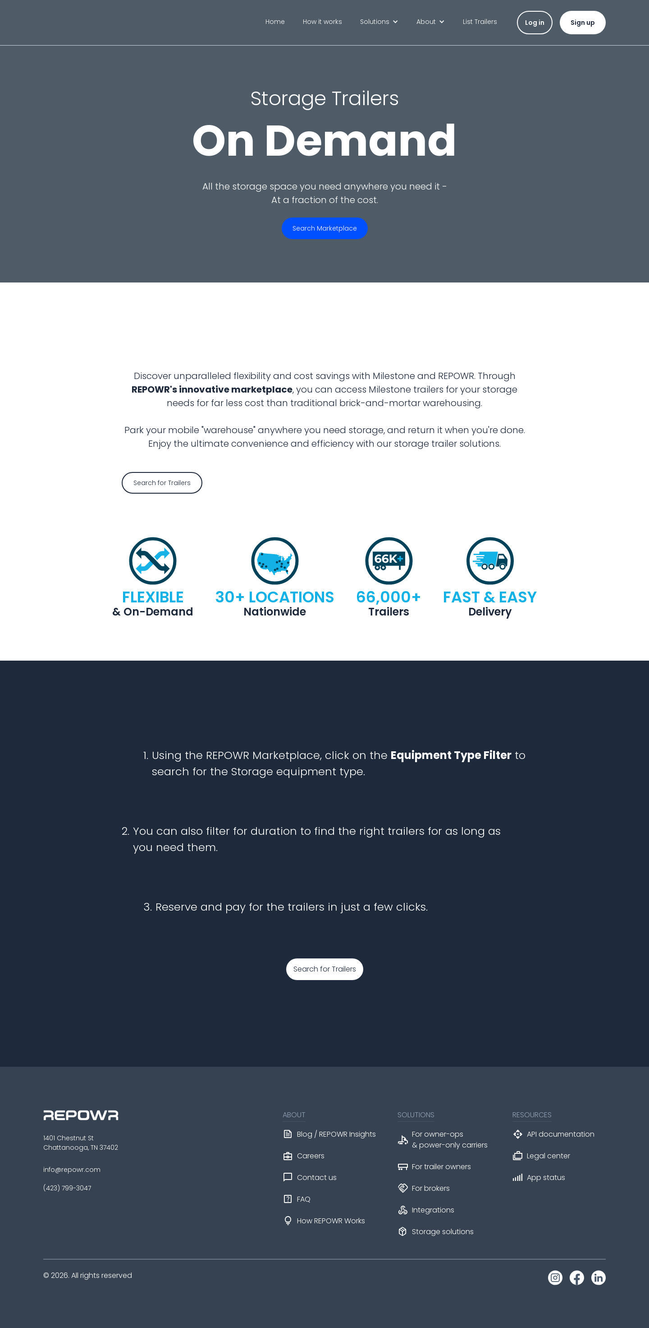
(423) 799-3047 (67, 1188)
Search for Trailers (324, 969)
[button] (379, 21)
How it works (322, 21)
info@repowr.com (72, 1169)
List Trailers (480, 21)
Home (275, 21)
